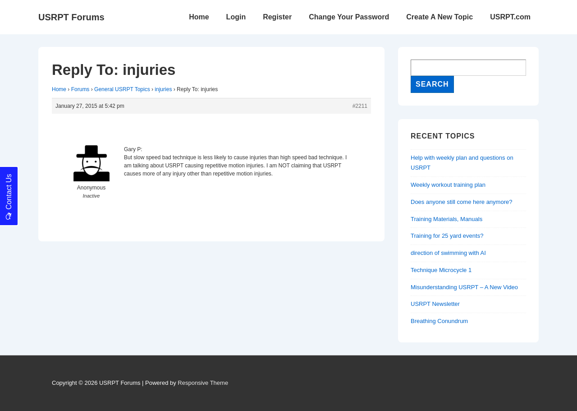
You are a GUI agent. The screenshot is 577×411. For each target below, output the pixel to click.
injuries (163, 89)
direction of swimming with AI (448, 252)
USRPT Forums (71, 17)
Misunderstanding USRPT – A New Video (464, 287)
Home (199, 17)
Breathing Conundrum (439, 321)
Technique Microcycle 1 (441, 270)
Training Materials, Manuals (446, 219)
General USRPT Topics (122, 89)
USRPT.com (510, 17)
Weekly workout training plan (448, 184)
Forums (80, 89)
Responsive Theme (203, 382)
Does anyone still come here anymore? (461, 202)
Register (277, 17)
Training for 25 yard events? (447, 235)
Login (236, 17)
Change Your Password (349, 17)
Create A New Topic (439, 17)
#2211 (360, 106)
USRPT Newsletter (435, 303)
